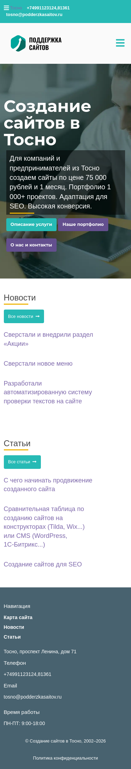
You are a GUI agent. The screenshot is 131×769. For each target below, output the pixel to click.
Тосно (16, 8)
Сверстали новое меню (38, 363)
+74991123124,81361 (28, 674)
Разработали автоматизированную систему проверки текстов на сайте (48, 392)
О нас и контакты (31, 245)
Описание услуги (31, 224)
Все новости (23, 316)
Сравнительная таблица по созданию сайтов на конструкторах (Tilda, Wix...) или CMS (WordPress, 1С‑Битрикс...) (44, 526)
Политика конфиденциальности (65, 758)
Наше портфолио (83, 224)
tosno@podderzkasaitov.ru (33, 697)
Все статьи (22, 461)
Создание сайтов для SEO (43, 564)
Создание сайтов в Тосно (55, 741)
